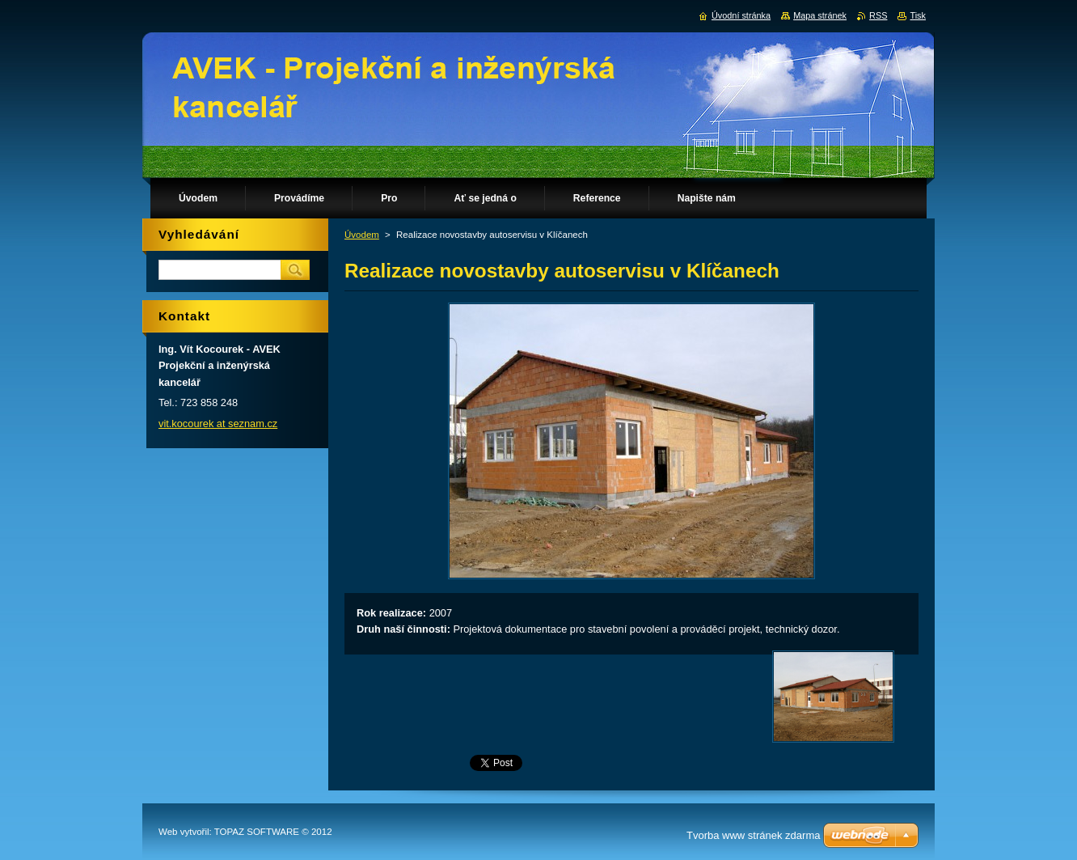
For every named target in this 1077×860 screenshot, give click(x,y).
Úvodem (361, 234)
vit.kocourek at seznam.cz (217, 423)
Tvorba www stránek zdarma (753, 835)
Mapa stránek (820, 15)
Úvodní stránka (741, 15)
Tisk (918, 15)
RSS (878, 15)
